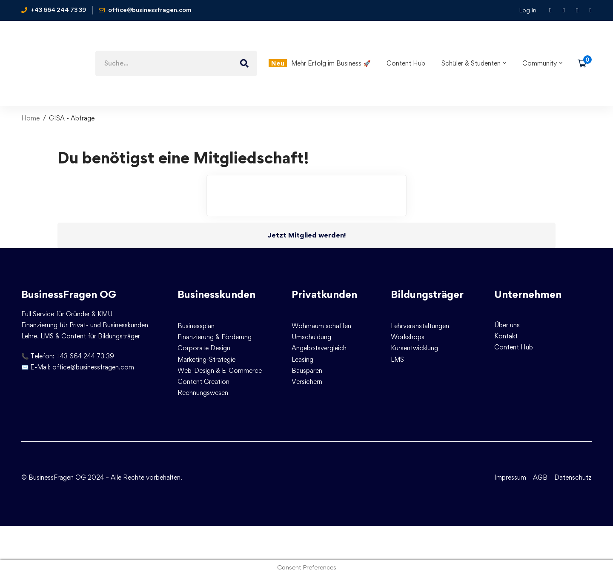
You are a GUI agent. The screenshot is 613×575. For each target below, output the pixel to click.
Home (30, 118)
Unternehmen (527, 294)
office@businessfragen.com (93, 367)
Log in (527, 10)
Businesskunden (216, 294)
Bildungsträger (427, 294)
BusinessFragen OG (68, 294)
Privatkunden (324, 294)
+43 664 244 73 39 (85, 356)
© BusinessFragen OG (53, 477)
